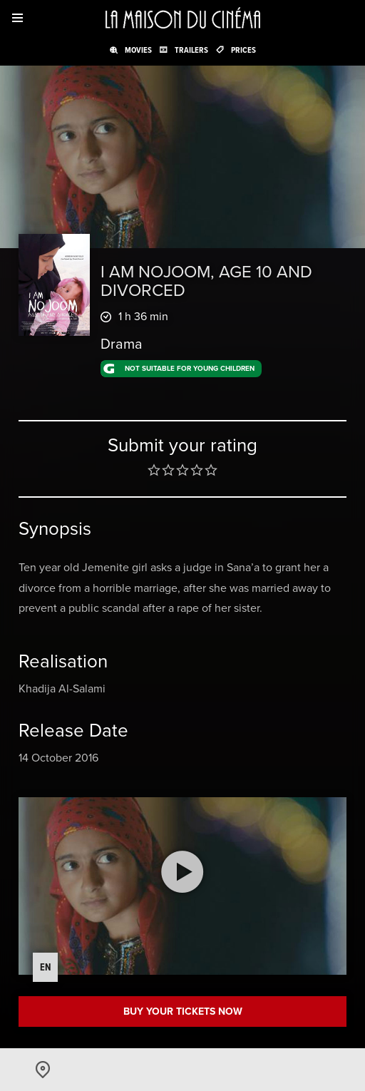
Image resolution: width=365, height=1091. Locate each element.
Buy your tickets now (182, 1011)
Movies (138, 49)
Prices (243, 49)
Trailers (191, 49)
